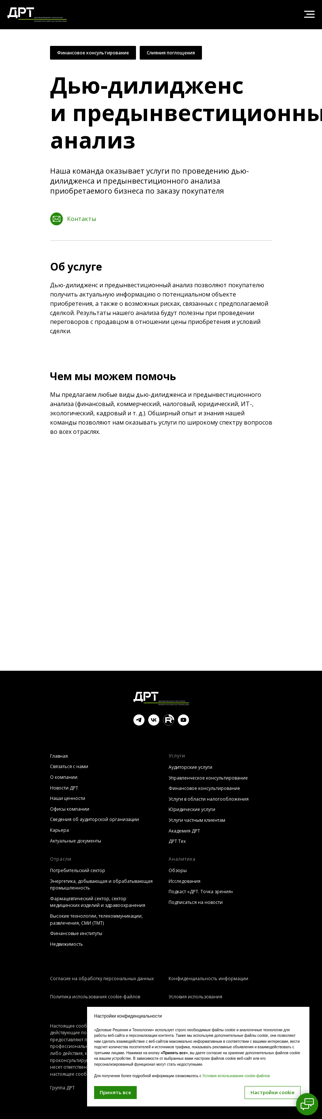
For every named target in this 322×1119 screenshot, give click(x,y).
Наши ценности (67, 798)
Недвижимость (66, 944)
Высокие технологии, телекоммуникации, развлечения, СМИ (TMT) (96, 919)
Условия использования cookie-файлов (236, 1076)
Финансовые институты (76, 933)
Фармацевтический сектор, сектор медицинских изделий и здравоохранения (97, 902)
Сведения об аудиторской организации (94, 819)
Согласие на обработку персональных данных (102, 978)
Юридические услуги (192, 809)
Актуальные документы (75, 841)
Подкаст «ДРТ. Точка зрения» (201, 891)
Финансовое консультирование (93, 53)
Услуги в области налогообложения (209, 799)
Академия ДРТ (184, 831)
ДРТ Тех (177, 841)
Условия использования (195, 997)
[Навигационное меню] (309, 14)
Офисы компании (69, 809)
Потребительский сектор (77, 870)
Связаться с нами (69, 766)
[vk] (153, 723)
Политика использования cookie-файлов (95, 997)
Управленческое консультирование (208, 778)
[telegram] (139, 723)
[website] (168, 723)
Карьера (59, 830)
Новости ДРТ (64, 788)
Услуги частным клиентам (197, 820)
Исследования (184, 881)
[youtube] (183, 723)
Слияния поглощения (171, 53)
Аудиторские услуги (190, 767)
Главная (59, 756)
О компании (63, 777)
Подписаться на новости (196, 902)
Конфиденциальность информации (208, 978)
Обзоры (178, 870)
